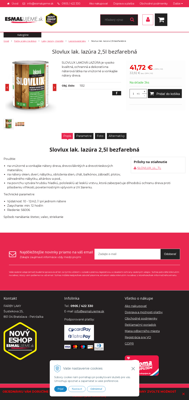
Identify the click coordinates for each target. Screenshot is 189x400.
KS (138, 93)
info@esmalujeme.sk (40, 3)
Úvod (15, 3)
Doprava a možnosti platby (144, 312)
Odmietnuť (96, 388)
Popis (67, 136)
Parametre (84, 136)
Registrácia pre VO (138, 337)
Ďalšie (178, 3)
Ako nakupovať (98, 3)
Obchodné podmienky (154, 3)
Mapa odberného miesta (142, 331)
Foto (100, 136)
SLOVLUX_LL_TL (149, 168)
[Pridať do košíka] (165, 93)
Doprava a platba (123, 3)
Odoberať (170, 254)
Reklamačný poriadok (140, 325)
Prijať (61, 388)
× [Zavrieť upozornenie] (183, 394)
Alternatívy (117, 136)
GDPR (129, 343)
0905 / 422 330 (71, 3)
